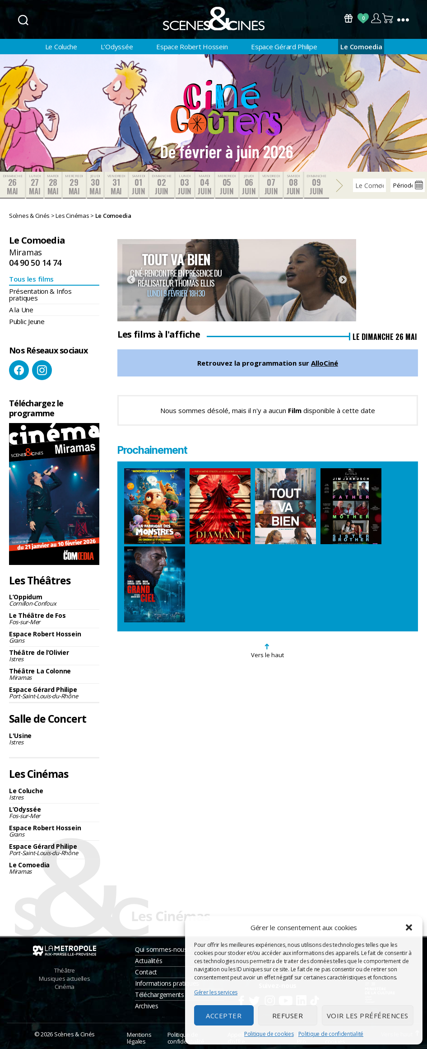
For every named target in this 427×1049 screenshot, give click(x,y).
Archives (146, 1006)
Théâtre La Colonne (54, 674)
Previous (130, 280)
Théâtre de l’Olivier (54, 655)
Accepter (223, 1015)
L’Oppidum (54, 600)
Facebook (19, 370)
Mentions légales (139, 1037)
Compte (376, 18)
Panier (388, 18)
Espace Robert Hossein (191, 46)
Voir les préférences (367, 1015)
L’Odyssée (117, 46)
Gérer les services (215, 992)
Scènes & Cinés (74, 1034)
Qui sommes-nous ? (163, 949)
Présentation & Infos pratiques (40, 294)
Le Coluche (61, 46)
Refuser (287, 1015)
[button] (408, 927)
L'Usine (54, 738)
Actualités (148, 960)
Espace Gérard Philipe (284, 46)
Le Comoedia (361, 46)
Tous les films (31, 278)
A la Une (21, 309)
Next (342, 280)
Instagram (42, 370)
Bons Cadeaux (348, 18)
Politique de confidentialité (330, 1034)
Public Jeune (27, 321)
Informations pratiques (167, 983)
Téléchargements (159, 994)
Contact (146, 972)
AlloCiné (324, 362)
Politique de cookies (269, 1034)
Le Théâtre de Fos (54, 618)
